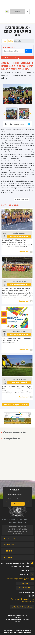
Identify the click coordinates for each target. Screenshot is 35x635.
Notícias (10, 41)
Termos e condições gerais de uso (22, 599)
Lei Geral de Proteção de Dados (22, 607)
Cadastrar (17, 504)
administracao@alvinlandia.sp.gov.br (18, 579)
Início (4, 41)
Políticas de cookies (27, 601)
